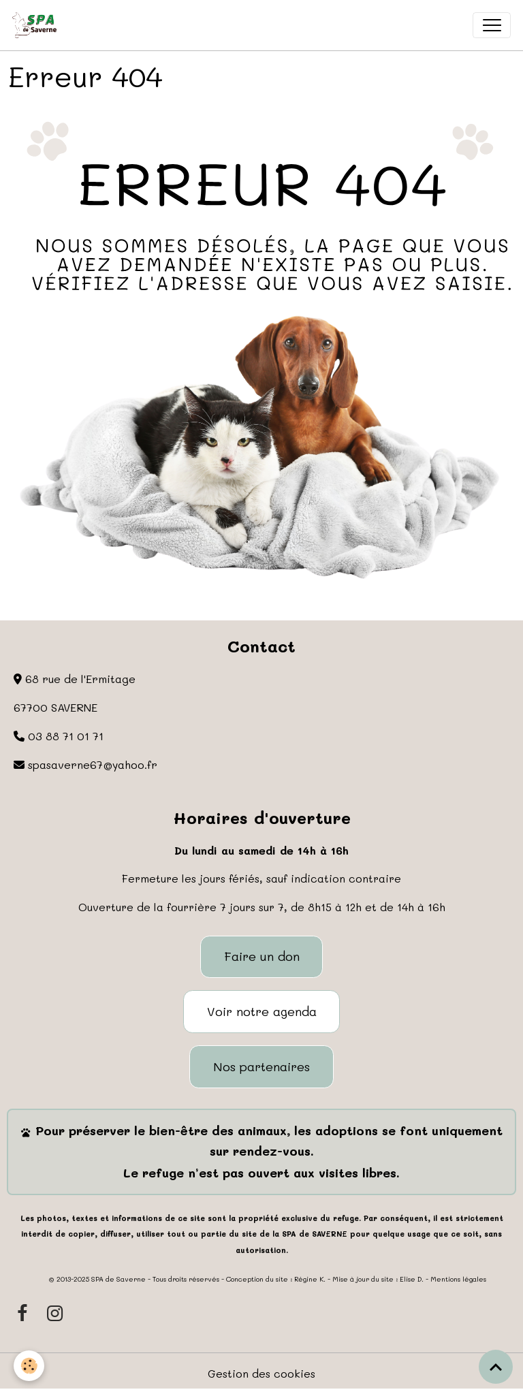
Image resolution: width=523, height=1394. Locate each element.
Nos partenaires (261, 1066)
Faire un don (262, 956)
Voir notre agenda (262, 1011)
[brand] (37, 25)
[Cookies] (29, 1365)
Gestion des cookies (261, 1373)
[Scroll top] (496, 1367)
